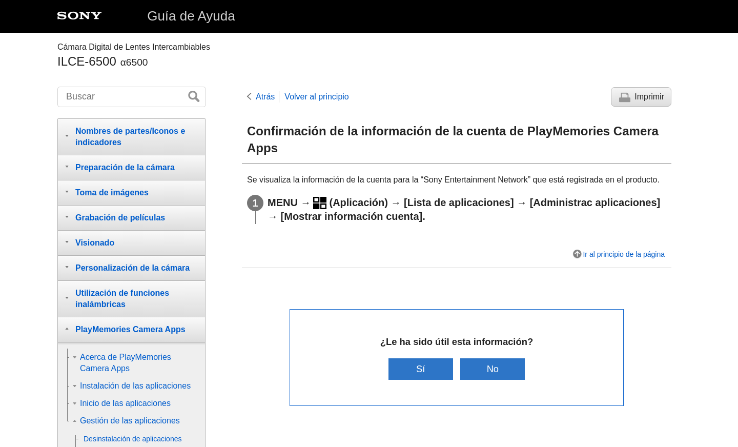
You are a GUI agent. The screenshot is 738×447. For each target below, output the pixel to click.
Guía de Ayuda (191, 16)
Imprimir (649, 96)
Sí (420, 368)
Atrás (265, 96)
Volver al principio (316, 96)
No (493, 368)
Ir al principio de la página (624, 254)
